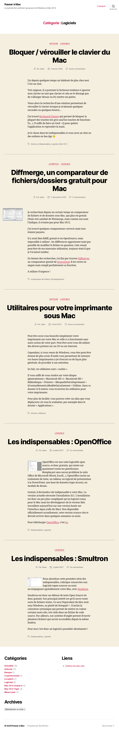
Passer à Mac (12, 4)
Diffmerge (83, 258)
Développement (57, 279)
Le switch (54, 164)
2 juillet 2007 (58, 567)
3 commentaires (78, 197)
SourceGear (63, 261)
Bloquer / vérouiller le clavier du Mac (59, 56)
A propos (101, 6)
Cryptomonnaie (11, 676)
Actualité (8, 666)
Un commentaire (76, 450)
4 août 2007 (57, 324)
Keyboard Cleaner (49, 116)
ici (66, 522)
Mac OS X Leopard (13, 685)
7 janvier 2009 (57, 69)
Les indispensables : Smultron (59, 558)
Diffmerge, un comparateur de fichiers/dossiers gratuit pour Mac (59, 180)
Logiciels (65, 44)
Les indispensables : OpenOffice (59, 441)
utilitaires (42, 413)
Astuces (53, 44)
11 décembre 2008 (58, 197)
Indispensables (44, 144)
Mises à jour (10, 692)
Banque (8, 672)
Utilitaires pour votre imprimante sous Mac (59, 311)
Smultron (83, 589)
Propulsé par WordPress (37, 726)
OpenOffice (53, 522)
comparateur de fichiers (40, 279)
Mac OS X (63, 144)
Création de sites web (74, 666)
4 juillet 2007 (58, 450)
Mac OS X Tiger (11, 689)
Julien (42, 69)
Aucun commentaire (77, 69)
